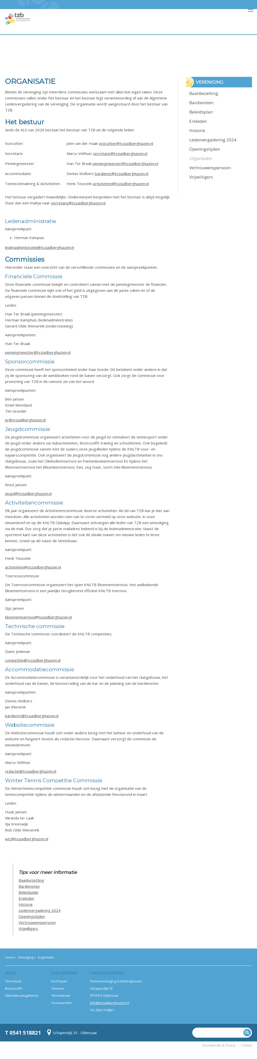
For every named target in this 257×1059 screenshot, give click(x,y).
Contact (246, 1045)
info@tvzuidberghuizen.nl (109, 1002)
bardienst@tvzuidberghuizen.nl (121, 173)
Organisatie (200, 158)
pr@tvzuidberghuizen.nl (25, 419)
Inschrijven (59, 981)
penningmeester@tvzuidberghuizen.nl (125, 163)
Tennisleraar (60, 995)
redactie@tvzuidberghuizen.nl (30, 771)
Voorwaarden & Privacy (218, 1045)
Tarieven (57, 988)
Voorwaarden (61, 1002)
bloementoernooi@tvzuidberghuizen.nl (38, 617)
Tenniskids (13, 981)
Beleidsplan (28, 892)
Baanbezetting (31, 880)
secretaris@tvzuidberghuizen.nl (120, 153)
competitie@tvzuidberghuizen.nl (32, 660)
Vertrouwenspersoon (37, 922)
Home (9, 957)
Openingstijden (32, 916)
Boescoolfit (13, 988)
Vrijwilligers (28, 928)
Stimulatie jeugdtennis (22, 995)
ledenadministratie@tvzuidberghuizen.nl (39, 247)
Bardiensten (29, 886)
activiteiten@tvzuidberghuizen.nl (121, 183)
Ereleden (26, 898)
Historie (26, 904)
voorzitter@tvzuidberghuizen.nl (126, 143)
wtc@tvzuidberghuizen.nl (26, 838)
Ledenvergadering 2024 (39, 910)
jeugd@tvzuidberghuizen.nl (28, 493)
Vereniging (25, 957)
